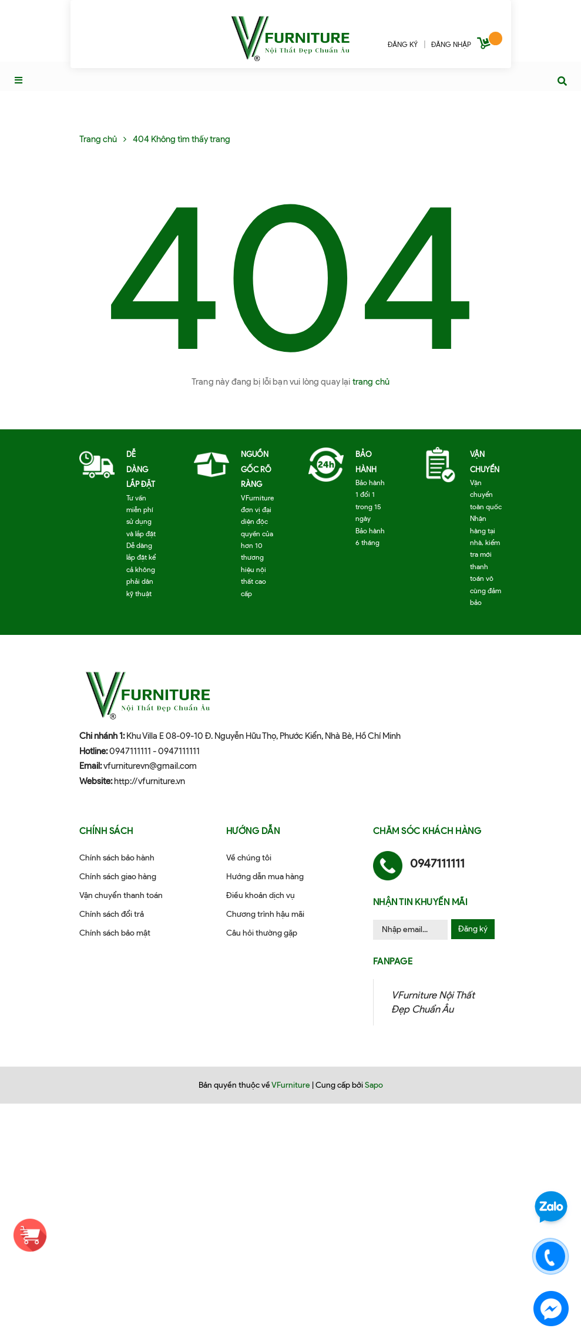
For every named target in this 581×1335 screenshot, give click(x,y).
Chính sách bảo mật (114, 933)
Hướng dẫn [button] (253, 831)
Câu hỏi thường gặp (261, 933)
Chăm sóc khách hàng (427, 831)
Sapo (374, 1085)
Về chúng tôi (248, 858)
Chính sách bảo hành (117, 858)
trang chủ (370, 381)
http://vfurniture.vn (149, 781)
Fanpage (393, 961)
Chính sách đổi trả (111, 914)
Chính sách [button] (106, 831)
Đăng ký (473, 929)
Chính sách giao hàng (117, 877)
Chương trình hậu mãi (265, 914)
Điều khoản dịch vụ (260, 895)
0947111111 (130, 751)
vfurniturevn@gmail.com (150, 766)
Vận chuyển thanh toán (121, 895)
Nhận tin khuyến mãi (420, 902)
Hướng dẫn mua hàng (265, 877)
